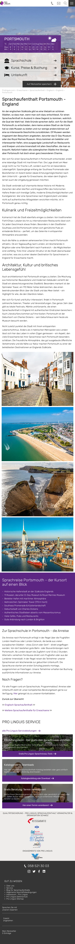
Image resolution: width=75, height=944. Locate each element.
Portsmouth (16, 39)
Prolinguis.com (8, 90)
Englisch (50, 90)
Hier (15, 693)
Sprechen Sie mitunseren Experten (10, 908)
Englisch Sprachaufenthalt (18, 705)
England (59, 90)
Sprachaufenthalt (37, 90)
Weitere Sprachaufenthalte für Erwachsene (27, 710)
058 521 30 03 (38, 866)
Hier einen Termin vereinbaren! (36, 805)
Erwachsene (22, 90)
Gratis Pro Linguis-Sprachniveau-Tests (35, 754)
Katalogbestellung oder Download (35, 778)
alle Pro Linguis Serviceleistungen (19, 730)
